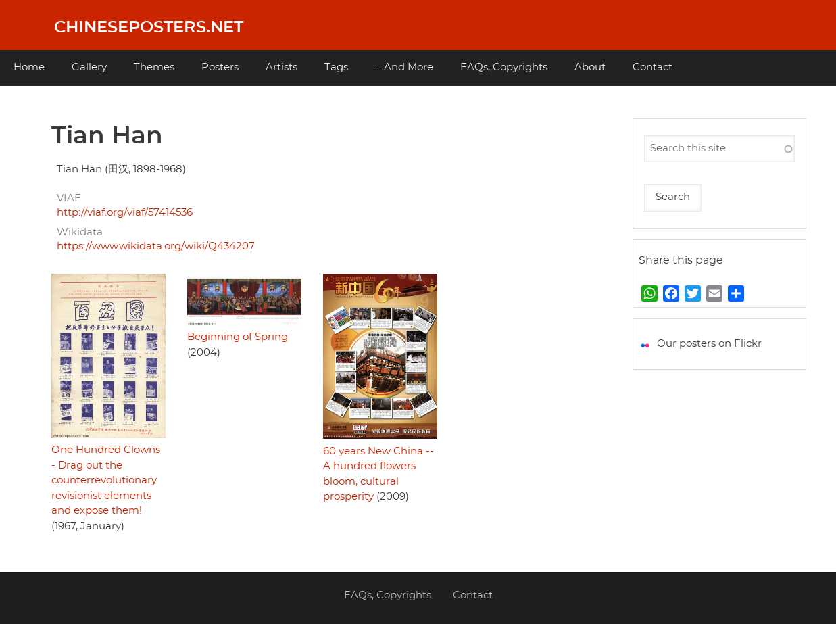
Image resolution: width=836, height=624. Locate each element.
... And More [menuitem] (404, 67)
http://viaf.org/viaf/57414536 (125, 213)
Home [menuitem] (29, 67)
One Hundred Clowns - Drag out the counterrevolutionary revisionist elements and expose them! (105, 480)
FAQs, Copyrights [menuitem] (503, 67)
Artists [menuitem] (281, 67)
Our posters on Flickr (709, 344)
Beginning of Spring (237, 337)
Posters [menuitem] (220, 67)
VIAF (69, 198)
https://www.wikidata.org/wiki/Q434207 (156, 246)
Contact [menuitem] (652, 67)
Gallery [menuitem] (89, 67)
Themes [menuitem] (154, 67)
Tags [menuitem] (336, 67)
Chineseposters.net (148, 28)
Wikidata (80, 232)
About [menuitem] (590, 67)
